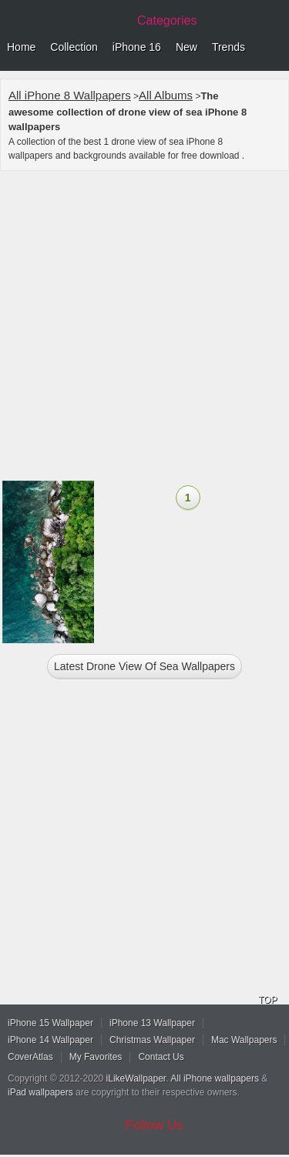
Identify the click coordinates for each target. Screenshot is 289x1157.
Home (21, 47)
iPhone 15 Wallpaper (50, 1023)
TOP (267, 999)
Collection (73, 47)
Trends (228, 47)
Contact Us (160, 1056)
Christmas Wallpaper (152, 1040)
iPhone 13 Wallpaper (152, 1023)
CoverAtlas (30, 1056)
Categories (167, 20)
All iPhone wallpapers (214, 1078)
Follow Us (154, 1125)
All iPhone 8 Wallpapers (69, 95)
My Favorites (96, 1056)
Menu (273, 47)
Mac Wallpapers (244, 1040)
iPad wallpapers (40, 1092)
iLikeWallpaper (136, 1078)
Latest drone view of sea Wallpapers (144, 666)
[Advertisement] (144, 327)
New (186, 47)
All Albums (166, 95)
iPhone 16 (137, 47)
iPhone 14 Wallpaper (50, 1040)
